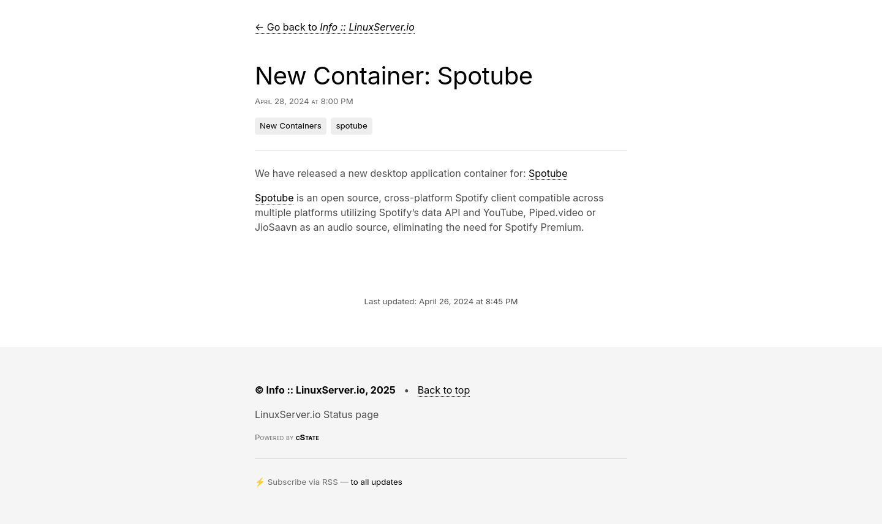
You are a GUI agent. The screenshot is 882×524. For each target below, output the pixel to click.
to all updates (376, 482)
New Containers (291, 125)
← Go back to (335, 27)
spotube (351, 125)
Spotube (548, 173)
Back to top (444, 390)
